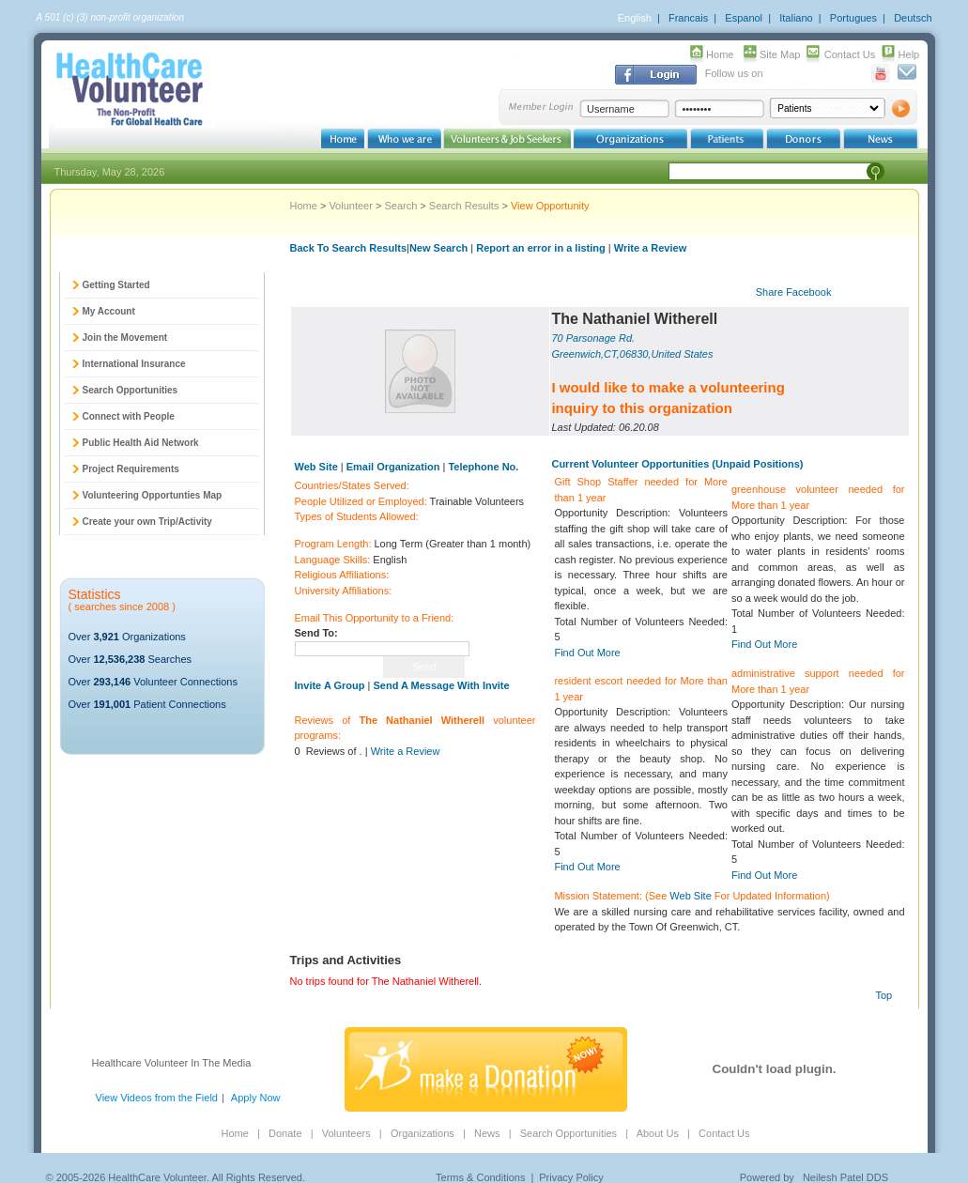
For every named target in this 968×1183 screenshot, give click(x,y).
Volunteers (346, 1133)
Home (719, 54)
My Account (109, 311)
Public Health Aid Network (141, 443)
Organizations (422, 1133)
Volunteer (350, 205)
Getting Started (116, 285)
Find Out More (587, 652)
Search (400, 205)
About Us (658, 1133)
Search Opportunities (130, 390)
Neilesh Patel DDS (845, 1177)
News (487, 1133)
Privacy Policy (571, 1177)
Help (909, 54)
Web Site (690, 895)
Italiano (795, 17)
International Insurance (134, 364)
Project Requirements (131, 469)
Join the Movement (125, 337)
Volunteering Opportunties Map (153, 495)
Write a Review (650, 248)
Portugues (853, 17)
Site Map (780, 54)
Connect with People (129, 416)
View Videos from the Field (157, 1097)
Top (884, 995)
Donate (285, 1133)
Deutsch (912, 17)
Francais (688, 17)
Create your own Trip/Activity (147, 521)
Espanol (743, 17)
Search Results (464, 205)
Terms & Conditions (480, 1177)
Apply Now (256, 1097)
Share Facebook (794, 292)
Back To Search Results (348, 248)
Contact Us (849, 54)
